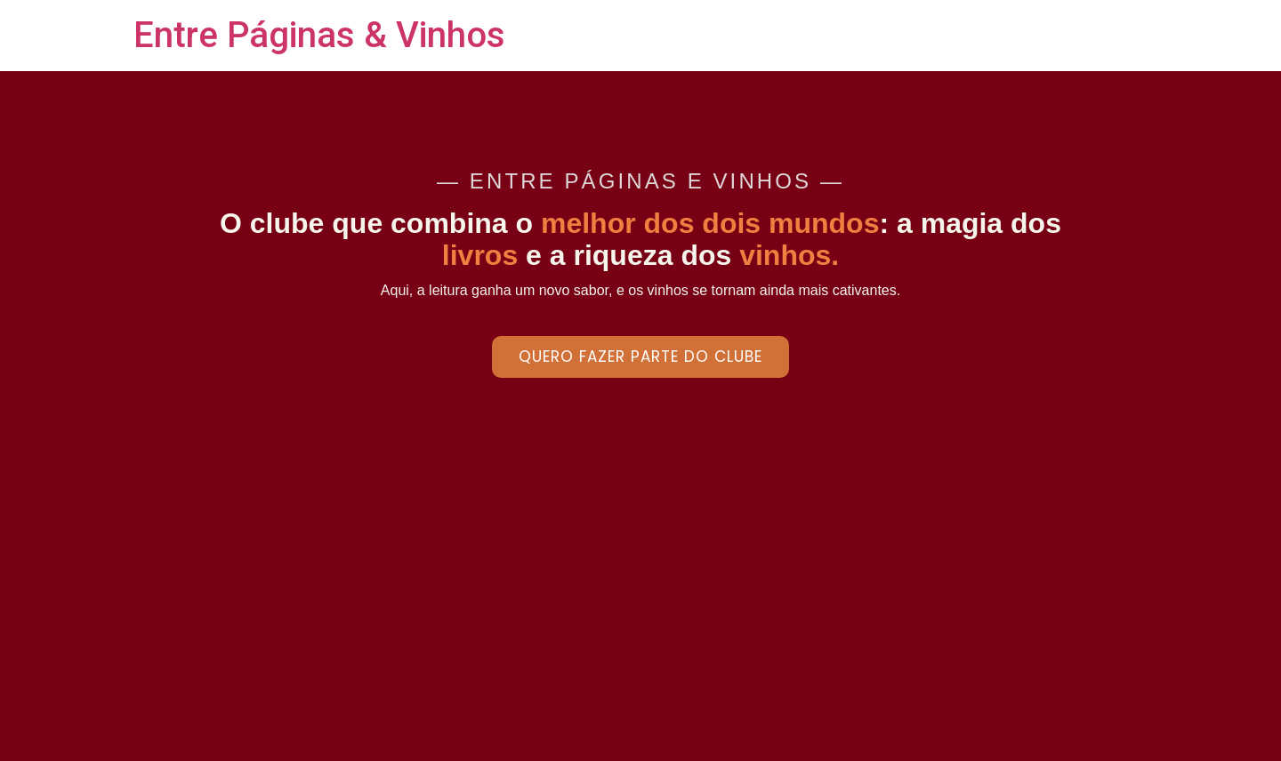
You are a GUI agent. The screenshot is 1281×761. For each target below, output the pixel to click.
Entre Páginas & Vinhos (319, 35)
